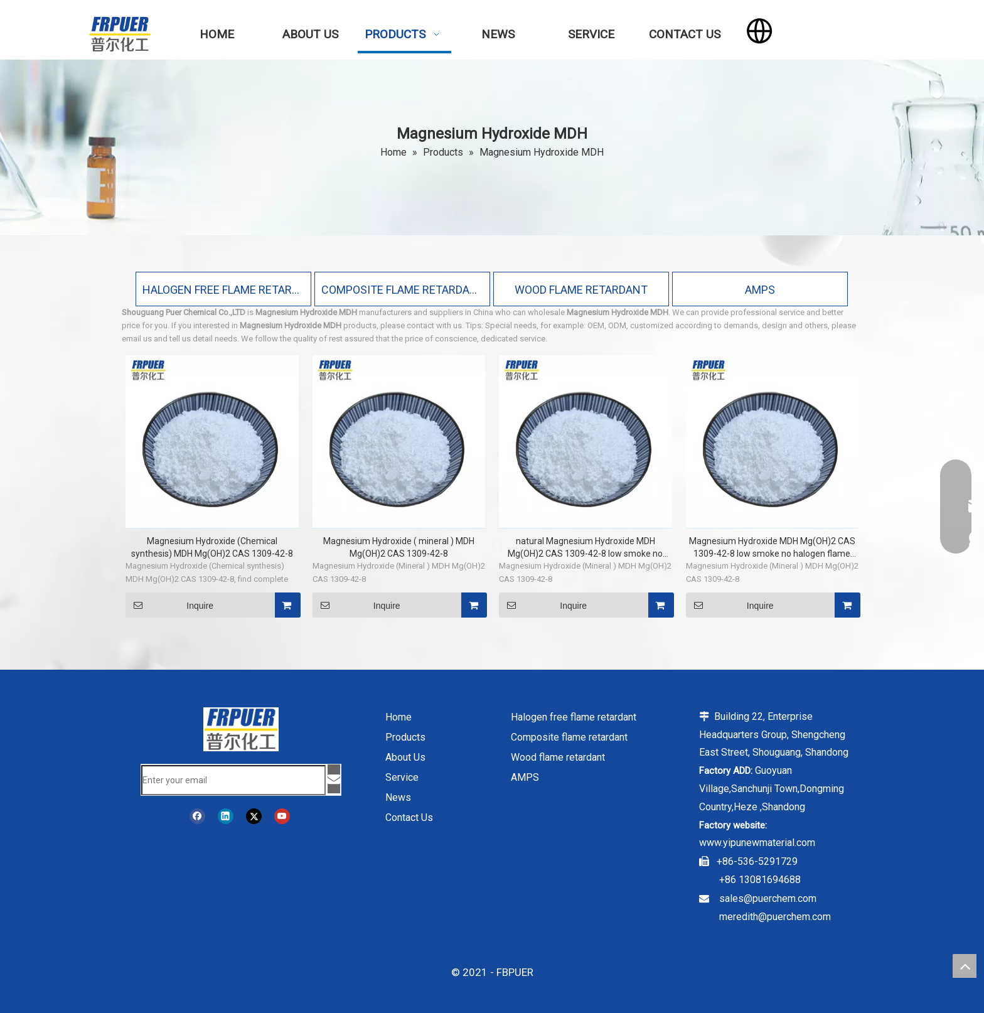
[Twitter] (254, 816)
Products (405, 737)
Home (398, 717)
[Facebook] (197, 816)
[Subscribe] (334, 778)
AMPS (760, 289)
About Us (405, 757)
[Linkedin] (225, 816)
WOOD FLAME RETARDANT (581, 289)
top (964, 966)
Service (402, 777)
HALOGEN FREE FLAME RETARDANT (223, 289)
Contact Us (409, 817)
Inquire (169, 605)
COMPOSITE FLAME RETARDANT (402, 289)
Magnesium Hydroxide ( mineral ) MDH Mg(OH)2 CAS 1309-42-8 (398, 547)
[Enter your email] (233, 780)
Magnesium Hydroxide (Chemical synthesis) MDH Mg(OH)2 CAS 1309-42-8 (212, 547)
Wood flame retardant (558, 757)
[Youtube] (282, 816)
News (398, 797)
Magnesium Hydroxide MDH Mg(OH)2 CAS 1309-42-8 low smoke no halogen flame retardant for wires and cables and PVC (772, 548)
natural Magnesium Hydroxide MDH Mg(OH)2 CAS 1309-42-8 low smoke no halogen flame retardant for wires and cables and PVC (585, 548)
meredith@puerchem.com (775, 917)
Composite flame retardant (569, 737)
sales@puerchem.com (767, 898)
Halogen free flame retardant (573, 717)
